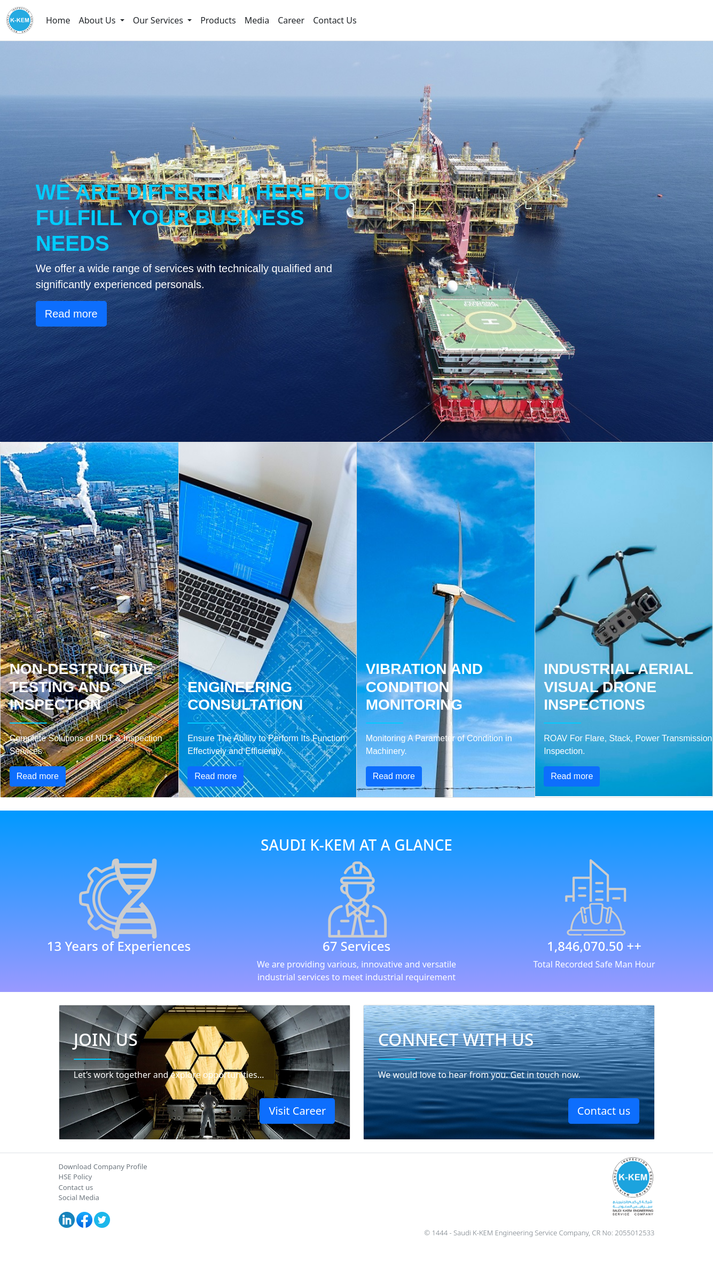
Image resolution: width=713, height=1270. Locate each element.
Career (291, 20)
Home (58, 20)
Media (257, 20)
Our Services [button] (159, 20)
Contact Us (334, 20)
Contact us (604, 1111)
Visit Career (297, 1111)
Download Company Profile (103, 1166)
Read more (71, 314)
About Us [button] (98, 20)
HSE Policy (75, 1176)
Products (218, 20)
